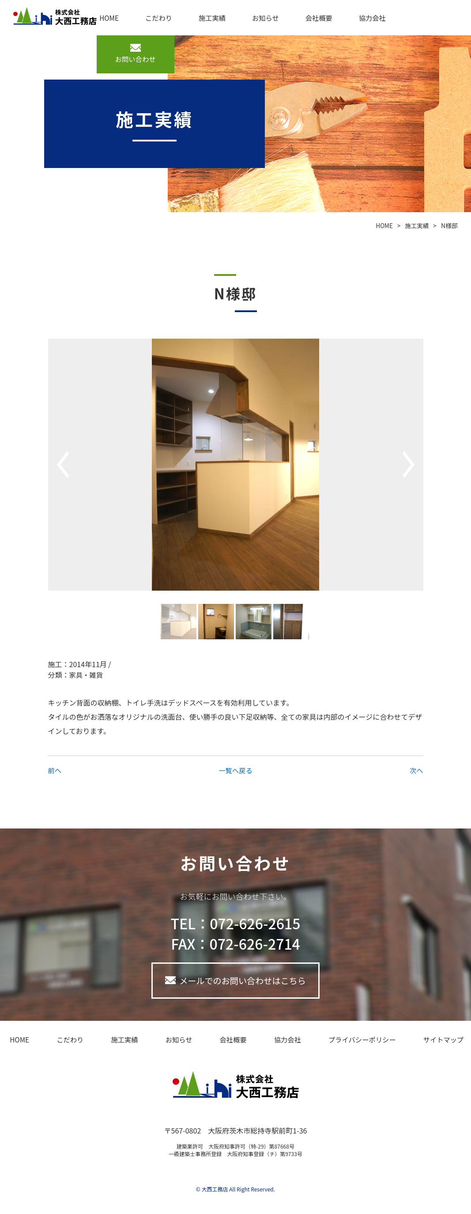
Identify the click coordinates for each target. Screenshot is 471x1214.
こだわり (153, 17)
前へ (55, 770)
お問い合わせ (140, 59)
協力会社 (354, 17)
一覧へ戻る (235, 770)
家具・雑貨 (87, 674)
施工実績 (203, 17)
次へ (416, 770)
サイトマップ (428, 1041)
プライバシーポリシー (350, 1041)
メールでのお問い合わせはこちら (243, 981)
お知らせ (254, 17)
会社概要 (304, 17)
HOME (107, 17)
